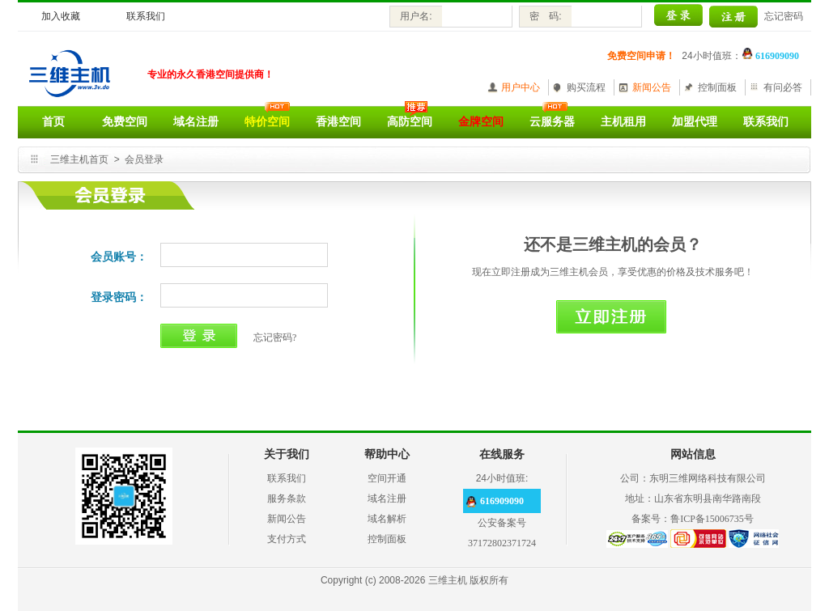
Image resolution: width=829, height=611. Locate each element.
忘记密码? (274, 337)
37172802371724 (502, 543)
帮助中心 (387, 454)
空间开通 (387, 478)
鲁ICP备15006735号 (712, 518)
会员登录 (144, 159)
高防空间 (409, 122)
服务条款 (286, 498)
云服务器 (552, 122)
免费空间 (124, 122)
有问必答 (782, 87)
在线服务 (502, 454)
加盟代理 (694, 122)
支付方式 (286, 539)
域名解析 (387, 518)
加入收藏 (60, 16)
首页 (53, 122)
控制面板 (717, 87)
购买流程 (586, 87)
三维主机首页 (79, 159)
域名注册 (196, 122)
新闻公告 (651, 87)
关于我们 (286, 454)
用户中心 (520, 87)
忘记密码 (783, 16)
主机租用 (623, 122)
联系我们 (145, 16)
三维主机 (447, 580)
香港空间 (338, 122)
